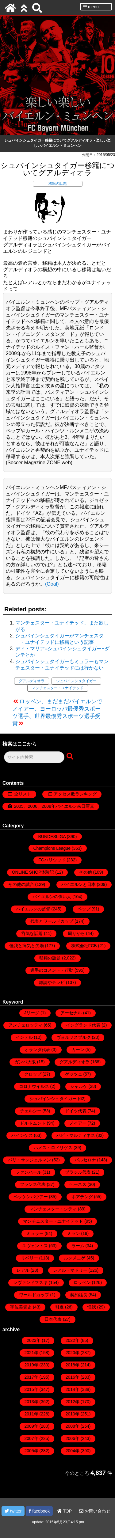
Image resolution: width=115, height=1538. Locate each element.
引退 (59, 1306)
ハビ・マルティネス (75, 1135)
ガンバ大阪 (25, 1061)
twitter (13, 1511)
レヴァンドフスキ (30, 1282)
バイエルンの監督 (33, 908)
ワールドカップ (34, 1294)
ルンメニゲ (74, 1257)
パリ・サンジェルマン (29, 1159)
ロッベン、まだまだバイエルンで (60, 701)
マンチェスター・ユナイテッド (57, 688)
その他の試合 (21, 884)
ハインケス (22, 1135)
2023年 (33, 1340)
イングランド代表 (83, 1025)
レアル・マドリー (70, 1270)
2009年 (31, 1426)
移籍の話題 (57, 183)
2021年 (31, 1352)
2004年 (72, 1450)
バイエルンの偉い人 (52, 896)
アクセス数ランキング (75, 794)
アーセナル (71, 1012)
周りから (76, 933)
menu (91, 6)
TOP (64, 1511)
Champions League (52, 848)
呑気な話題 (32, 933)
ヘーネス (77, 1184)
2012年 (72, 1401)
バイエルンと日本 (78, 884)
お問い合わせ (94, 1511)
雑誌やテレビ (52, 982)
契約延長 (78, 1294)
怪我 (91, 1306)
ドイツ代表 (75, 1110)
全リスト (22, 794)
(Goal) (52, 584)
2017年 (31, 1377)
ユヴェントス (35, 1245)
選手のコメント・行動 (51, 970)
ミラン (73, 1233)
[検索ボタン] (71, 757)
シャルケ (78, 1086)
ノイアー (77, 1123)
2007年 (31, 1438)
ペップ (84, 908)
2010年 (72, 1413)
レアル (23, 1270)
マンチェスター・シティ (53, 1208)
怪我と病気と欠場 (27, 945)
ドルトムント (33, 1123)
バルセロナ (85, 1159)
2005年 (31, 1450)
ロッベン (82, 1282)
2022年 (72, 1340)
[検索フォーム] (34, 757)
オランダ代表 (37, 1049)
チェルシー (30, 1110)
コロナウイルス (34, 1086)
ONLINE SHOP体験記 (33, 872)
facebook (39, 1511)
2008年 (72, 1426)
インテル (24, 1037)
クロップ (32, 1074)
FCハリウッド (52, 859)
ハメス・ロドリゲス (53, 1147)
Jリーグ (31, 1012)
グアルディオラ (31, 681)
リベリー (29, 1257)
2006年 (72, 1438)
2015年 (31, 1389)
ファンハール (28, 1172)
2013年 (31, 1401)
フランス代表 (33, 1184)
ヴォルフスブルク (73, 1037)
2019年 (31, 1364)
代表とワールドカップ (51, 921)
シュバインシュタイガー (76, 681)
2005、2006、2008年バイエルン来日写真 (54, 806)
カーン (77, 1049)
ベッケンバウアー (30, 1196)
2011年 (31, 1413)
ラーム (77, 1245)
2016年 (72, 1377)
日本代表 (53, 1319)
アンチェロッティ (25, 1025)
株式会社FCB (84, 945)
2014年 (72, 1389)
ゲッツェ (73, 1074)
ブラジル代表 (78, 1172)
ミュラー (35, 1233)
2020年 (72, 1352)
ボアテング (82, 1196)
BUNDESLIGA (51, 836)
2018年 (72, 1364)
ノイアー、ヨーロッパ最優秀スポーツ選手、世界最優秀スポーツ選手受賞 (56, 716)
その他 (85, 872)
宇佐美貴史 (21, 1306)
